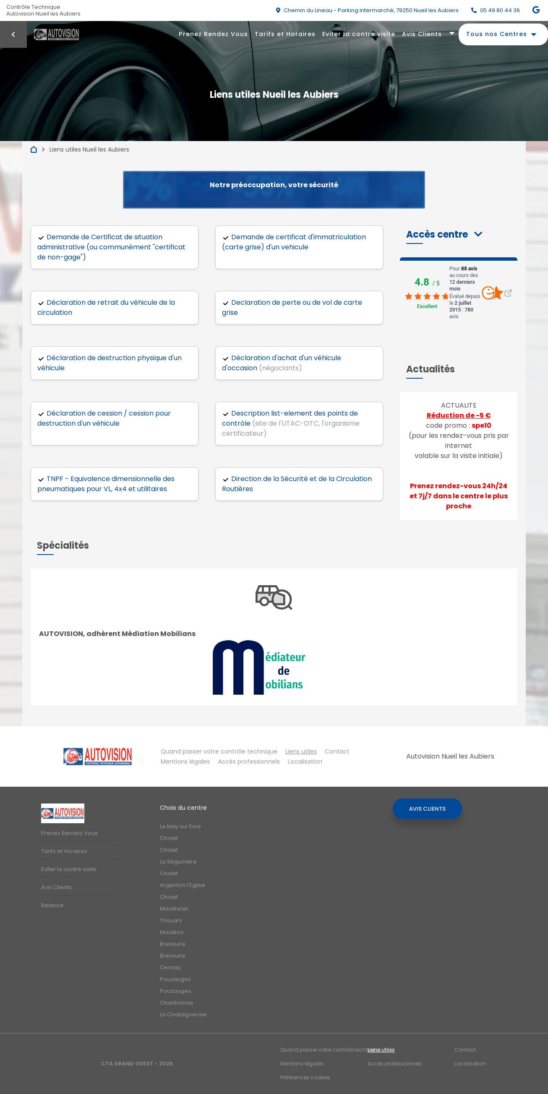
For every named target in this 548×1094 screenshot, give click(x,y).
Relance (52, 905)
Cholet (169, 838)
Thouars (171, 920)
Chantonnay (176, 1003)
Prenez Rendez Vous (213, 34)
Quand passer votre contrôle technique (219, 751)
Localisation (305, 761)
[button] (444, 234)
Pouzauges (175, 979)
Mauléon (172, 932)
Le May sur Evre (180, 826)
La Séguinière (178, 862)
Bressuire (172, 944)
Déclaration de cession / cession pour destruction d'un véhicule (104, 418)
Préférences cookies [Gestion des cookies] (305, 1077)
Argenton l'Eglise (182, 885)
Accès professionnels (249, 761)
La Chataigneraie (183, 1014)
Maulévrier (174, 909)
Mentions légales (185, 761)
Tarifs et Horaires (285, 34)
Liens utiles (301, 751)
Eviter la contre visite (358, 34)
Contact (337, 751)
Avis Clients (422, 34)
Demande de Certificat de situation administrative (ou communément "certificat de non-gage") (111, 247)
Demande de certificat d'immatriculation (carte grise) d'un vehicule (294, 242)
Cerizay (170, 967)
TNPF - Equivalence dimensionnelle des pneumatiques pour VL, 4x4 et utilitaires (106, 484)
